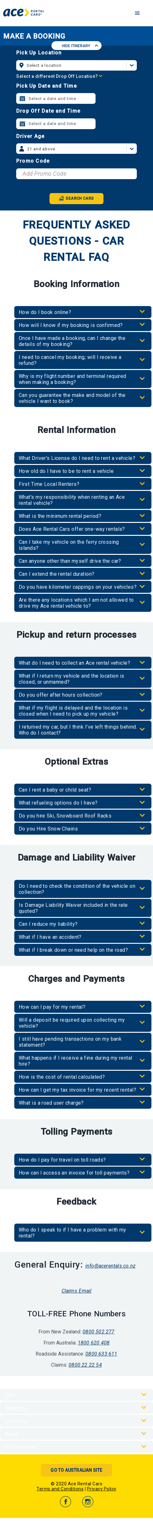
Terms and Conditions (60, 1488)
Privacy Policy (101, 1488)
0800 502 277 (98, 1332)
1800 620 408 (94, 1343)
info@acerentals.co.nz (110, 1266)
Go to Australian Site (76, 1470)
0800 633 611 (101, 1354)
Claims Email (77, 1291)
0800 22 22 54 (85, 1365)
